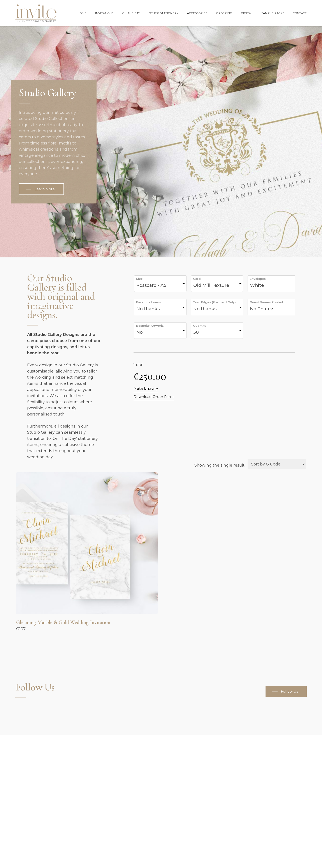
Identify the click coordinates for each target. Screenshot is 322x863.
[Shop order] (277, 464)
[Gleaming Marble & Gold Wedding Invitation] (87, 543)
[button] (41, 189)
